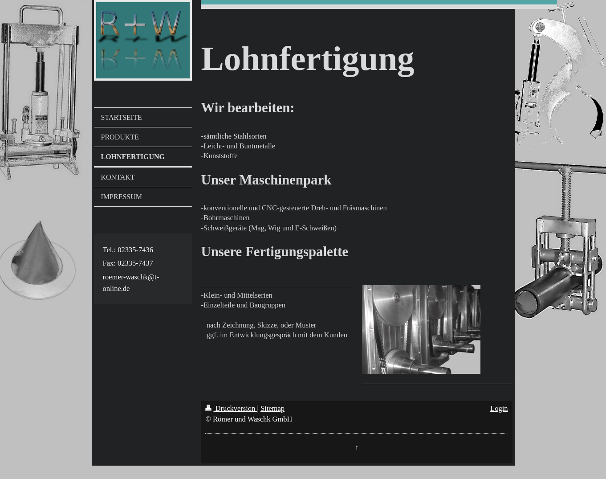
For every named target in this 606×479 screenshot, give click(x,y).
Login (499, 408)
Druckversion (231, 408)
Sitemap (272, 408)
